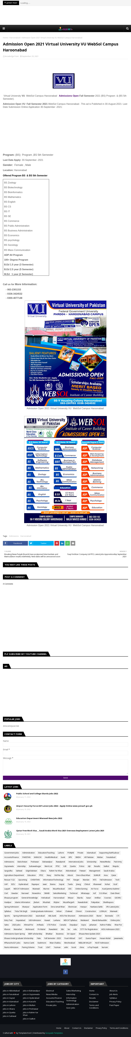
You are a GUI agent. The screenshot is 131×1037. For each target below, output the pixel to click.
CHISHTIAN (35, 880)
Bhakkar (49, 934)
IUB (64, 866)
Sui (69, 929)
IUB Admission (35, 920)
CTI (118, 916)
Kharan (7, 929)
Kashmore (42, 943)
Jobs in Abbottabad (11, 990)
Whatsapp (85, 893)
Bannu (52, 884)
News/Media (105, 862)
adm (66, 947)
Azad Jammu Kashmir (111, 889)
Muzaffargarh (68, 902)
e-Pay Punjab (93, 947)
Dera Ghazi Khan (83, 875)
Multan (100, 857)
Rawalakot (53, 929)
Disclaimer (93, 1001)
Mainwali (113, 911)
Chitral (87, 884)
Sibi (62, 929)
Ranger (76, 880)
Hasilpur (7, 902)
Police (81, 866)
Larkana (57, 920)
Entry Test (8, 920)
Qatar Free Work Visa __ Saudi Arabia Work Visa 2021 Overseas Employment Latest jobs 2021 (60, 830)
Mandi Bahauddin (99, 920)
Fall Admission (106, 880)
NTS (94, 880)
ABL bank (52, 916)
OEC (70, 889)
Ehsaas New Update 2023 (89, 934)
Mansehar (18, 929)
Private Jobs (51, 1005)
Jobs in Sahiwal (9, 1016)
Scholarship (92, 862)
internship (21, 866)
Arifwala (40, 925)
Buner (99, 916)
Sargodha (8, 871)
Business (59, 934)
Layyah (7, 889)
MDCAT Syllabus (70, 920)
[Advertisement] (65, 15)
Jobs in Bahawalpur (31, 990)
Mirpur (71, 898)
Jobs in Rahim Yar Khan (30, 1013)
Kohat (107, 884)
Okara (43, 871)
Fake (39, 938)
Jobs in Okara (9, 1009)
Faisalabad (110, 857)
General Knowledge (30, 898)
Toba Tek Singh (21, 911)
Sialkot (106, 866)
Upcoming (22, 880)
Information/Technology (53, 880)
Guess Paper (91, 938)
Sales (6, 925)
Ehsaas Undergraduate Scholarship (18, 938)
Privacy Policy (115, 1001)
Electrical (50, 990)
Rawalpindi (60, 862)
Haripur (83, 907)
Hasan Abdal (105, 938)
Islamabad (91, 853)
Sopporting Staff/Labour (109, 853)
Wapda (116, 866)
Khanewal (97, 884)
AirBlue (98, 898)
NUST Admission (102, 943)
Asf (94, 893)
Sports (7, 916)
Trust (40, 947)
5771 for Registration (89, 929)
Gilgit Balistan (31, 871)
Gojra (83, 925)
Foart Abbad (69, 938)
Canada (63, 925)
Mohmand (30, 929)
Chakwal (68, 911)
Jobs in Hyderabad (31, 998)
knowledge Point (12, 56)
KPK (70, 857)
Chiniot (79, 911)
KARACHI (37, 857)
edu (75, 929)
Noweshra (36, 893)
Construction (90, 911)
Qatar (113, 875)
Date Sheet (115, 893)
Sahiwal (19, 871)
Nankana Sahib (96, 907)
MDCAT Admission (21, 889)
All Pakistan (89, 857)
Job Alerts (113, 994)
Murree (46, 889)
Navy (49, 875)
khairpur (25, 907)
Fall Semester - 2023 (52, 938)
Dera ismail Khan (58, 907)
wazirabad (40, 916)
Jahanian (93, 925)
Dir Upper (71, 934)
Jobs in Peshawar (30, 1009)
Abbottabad (71, 871)
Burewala (109, 916)
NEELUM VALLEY (85, 943)
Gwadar (14, 893)
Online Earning (81, 889)
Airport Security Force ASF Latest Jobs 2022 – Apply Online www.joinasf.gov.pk (54, 806)
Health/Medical (51, 857)
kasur (88, 898)
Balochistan (22, 862)
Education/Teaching (46, 853)
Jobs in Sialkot (29, 1018)
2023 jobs (16, 925)
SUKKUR (97, 875)
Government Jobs (11, 853)
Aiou (106, 875)
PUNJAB (71, 853)
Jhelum (36, 902)
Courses (107, 898)
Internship (70, 994)
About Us (113, 990)
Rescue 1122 (9, 880)
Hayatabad (20, 920)
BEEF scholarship (35, 934)
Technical (73, 893)
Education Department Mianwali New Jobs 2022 (39, 818)
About (66, 1028)
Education (32, 875)
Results (97, 866)
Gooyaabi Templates (54, 1033)
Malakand (85, 920)
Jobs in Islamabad (10, 1001)
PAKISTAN (26, 857)
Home (5, 37)
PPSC (58, 866)
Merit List (48, 866)
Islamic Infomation (22, 902)
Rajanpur (35, 884)
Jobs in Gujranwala (31, 994)
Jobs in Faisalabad (11, 994)
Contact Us (94, 994)
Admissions (14, 536)
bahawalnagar (35, 866)
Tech (117, 880)
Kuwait (47, 920)
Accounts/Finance (11, 857)
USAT (48, 947)
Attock (70, 875)
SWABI (46, 893)
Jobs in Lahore (9, 1005)
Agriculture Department (14, 875)
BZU (13, 884)
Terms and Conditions (94, 1006)
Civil (6, 893)
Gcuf (115, 884)
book (74, 947)
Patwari (83, 871)
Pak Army (118, 862)
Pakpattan (95, 902)
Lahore (61, 853)
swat (45, 884)
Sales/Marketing (59, 893)
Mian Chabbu (55, 943)
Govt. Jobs (70, 1007)
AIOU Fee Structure (67, 916)
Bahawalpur (47, 862)
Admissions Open (68, 96)
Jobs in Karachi (29, 1001)
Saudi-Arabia (109, 871)
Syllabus (7, 911)
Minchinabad (69, 943)
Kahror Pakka (105, 925)
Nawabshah (83, 902)
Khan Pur (118, 925)
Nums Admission (11, 947)
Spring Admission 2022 (22, 916)
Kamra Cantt (29, 943)
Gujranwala (9, 866)
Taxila (70, 884)
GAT (80, 938)
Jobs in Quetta (9, 1012)
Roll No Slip (59, 875)
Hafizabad (45, 898)
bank (63, 857)
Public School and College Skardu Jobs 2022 (37, 793)
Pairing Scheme (28, 947)
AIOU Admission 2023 (110, 929)
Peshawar (35, 862)
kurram (105, 947)
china (82, 947)
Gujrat (61, 884)
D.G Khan (103, 893)
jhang (78, 884)
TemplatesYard (25, 1033)
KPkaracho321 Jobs (12, 943)
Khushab (46, 902)
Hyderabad (23, 884)
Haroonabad (14, 37)
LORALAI (103, 911)
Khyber (57, 902)
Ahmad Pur (28, 925)
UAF (6, 884)
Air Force (94, 889)
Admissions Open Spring (14, 934)
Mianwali (36, 889)
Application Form (40, 907)
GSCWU (118, 898)
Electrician (72, 907)
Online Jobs (115, 920)
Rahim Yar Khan (55, 871)
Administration (28, 853)
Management (94, 871)
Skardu (80, 898)
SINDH (78, 857)
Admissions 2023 (86, 916)
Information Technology (71, 999)
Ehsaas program (11, 898)
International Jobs (76, 862)
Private (80, 853)
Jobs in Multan (29, 1005)
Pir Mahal (41, 929)
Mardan (86, 880)
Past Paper (114, 1005)
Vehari (59, 911)
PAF (68, 880)
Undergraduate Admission (42, 911)
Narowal (25, 893)
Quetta (73, 866)
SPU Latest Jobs (112, 907)
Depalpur (74, 925)
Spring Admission (11, 907)
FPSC (41, 875)
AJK (89, 866)
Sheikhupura (108, 902)
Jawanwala (118, 938)
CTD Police (51, 925)
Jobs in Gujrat (9, 998)
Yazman (57, 947)
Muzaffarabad (59, 889)
